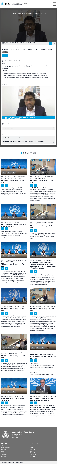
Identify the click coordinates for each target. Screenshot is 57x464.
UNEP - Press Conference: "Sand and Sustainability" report (13, 225)
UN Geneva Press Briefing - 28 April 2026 (42, 310)
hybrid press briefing (35, 319)
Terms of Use (33, 454)
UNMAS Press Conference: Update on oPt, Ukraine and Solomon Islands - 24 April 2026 (43, 356)
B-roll (2, 453)
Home (31, 445)
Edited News (4, 445)
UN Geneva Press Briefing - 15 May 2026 (12, 182)
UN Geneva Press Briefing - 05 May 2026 (12, 265)
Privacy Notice (19, 462)
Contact (4, 462)
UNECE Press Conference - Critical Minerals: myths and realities (41, 399)
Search (31, 447)
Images (2, 451)
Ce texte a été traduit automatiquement (13, 61)
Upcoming (32, 449)
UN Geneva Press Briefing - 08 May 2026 (41, 227)
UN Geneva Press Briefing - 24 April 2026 (13, 357)
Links (31, 451)
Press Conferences (5, 447)
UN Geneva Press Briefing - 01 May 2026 (12, 310)
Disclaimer (32, 456)
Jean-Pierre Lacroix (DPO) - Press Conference (12, 399)
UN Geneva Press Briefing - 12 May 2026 (41, 182)
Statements (3, 449)
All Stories (3, 456)
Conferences (4, 454)
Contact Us (32, 453)
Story (4, 56)
